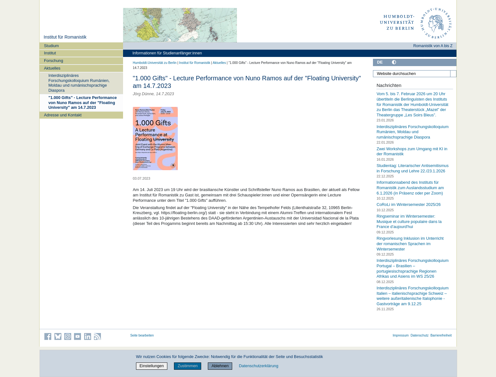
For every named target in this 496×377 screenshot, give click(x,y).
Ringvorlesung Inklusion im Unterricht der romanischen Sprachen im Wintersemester (409, 243)
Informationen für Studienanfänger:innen (167, 53)
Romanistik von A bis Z (432, 46)
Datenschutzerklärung (258, 365)
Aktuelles (52, 68)
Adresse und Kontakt (63, 115)
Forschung (53, 60)
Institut (50, 53)
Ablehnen (220, 365)
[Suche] (453, 73)
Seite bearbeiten (142, 335)
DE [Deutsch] (380, 62)
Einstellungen (152, 365)
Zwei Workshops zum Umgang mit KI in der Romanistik (411, 151)
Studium (51, 45)
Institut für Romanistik (65, 37)
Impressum (401, 335)
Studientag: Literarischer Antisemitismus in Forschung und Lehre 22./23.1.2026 (412, 168)
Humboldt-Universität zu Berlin (155, 63)
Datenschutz (420, 335)
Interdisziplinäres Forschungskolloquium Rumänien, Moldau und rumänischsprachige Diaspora (78, 82)
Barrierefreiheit (441, 335)
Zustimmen (188, 365)
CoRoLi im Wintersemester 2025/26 (408, 204)
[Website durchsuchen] (414, 73)
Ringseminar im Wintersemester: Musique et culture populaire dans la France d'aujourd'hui (409, 221)
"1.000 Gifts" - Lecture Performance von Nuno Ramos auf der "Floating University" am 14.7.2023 (82, 102)
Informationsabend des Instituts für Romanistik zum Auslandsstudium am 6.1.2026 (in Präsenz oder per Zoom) (410, 187)
